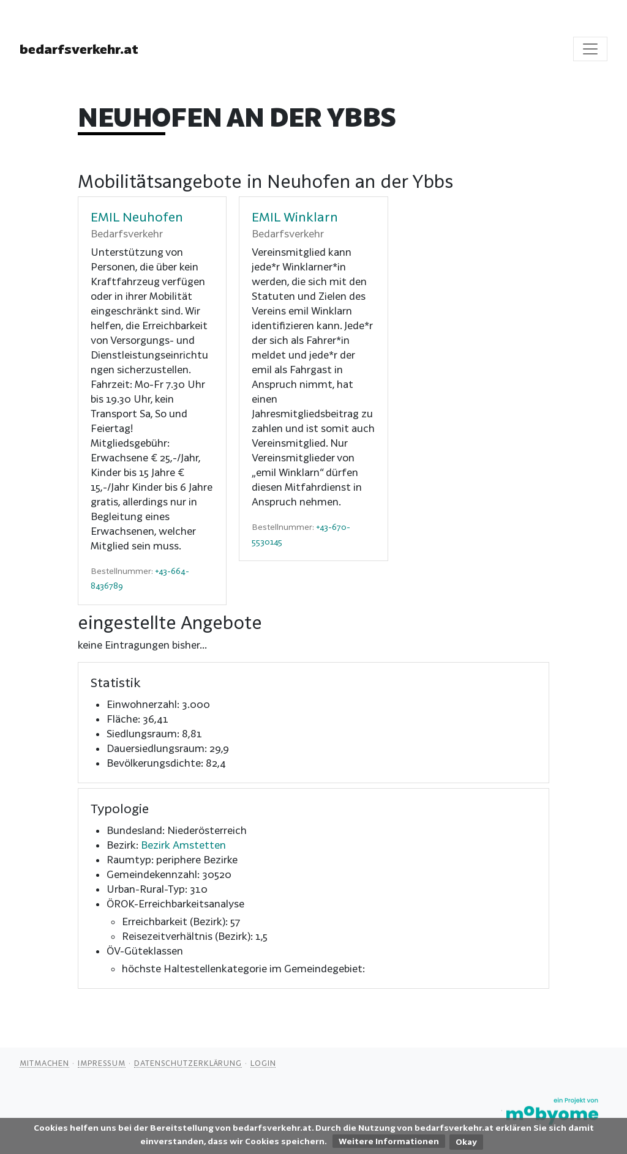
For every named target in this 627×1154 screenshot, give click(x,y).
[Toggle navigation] (590, 49)
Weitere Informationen (389, 1141)
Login (263, 1063)
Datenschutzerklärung (188, 1063)
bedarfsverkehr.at (79, 49)
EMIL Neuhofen (137, 216)
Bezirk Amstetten (183, 845)
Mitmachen (44, 1063)
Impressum (102, 1063)
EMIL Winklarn (295, 216)
